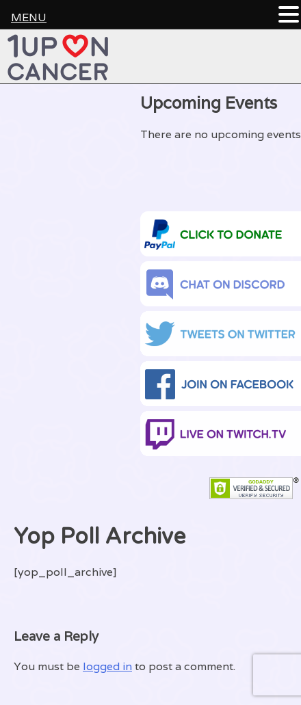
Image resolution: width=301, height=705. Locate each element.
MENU (29, 17)
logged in (107, 666)
